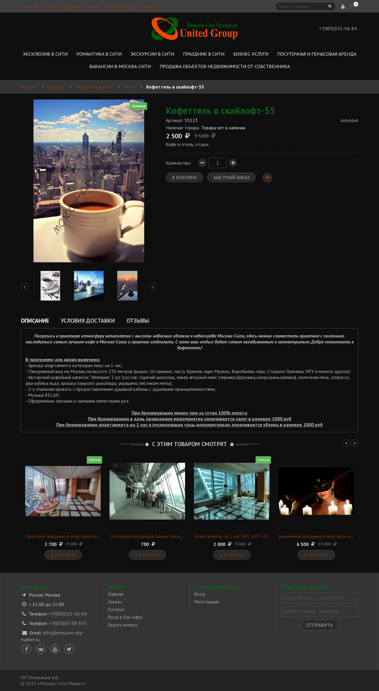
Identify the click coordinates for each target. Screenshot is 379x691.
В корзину (63, 555)
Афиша (73, 6)
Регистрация (206, 602)
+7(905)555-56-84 (68, 614)
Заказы (115, 602)
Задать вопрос (121, 6)
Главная (30, 6)
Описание (35, 320)
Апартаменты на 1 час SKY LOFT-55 (232, 536)
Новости (52, 6)
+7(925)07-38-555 (67, 623)
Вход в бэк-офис (125, 617)
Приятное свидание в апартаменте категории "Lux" (77, 536)
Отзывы (137, 320)
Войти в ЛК (152, 6)
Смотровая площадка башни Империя (148, 536)
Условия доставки (88, 320)
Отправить (319, 625)
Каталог (92, 6)
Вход (199, 594)
